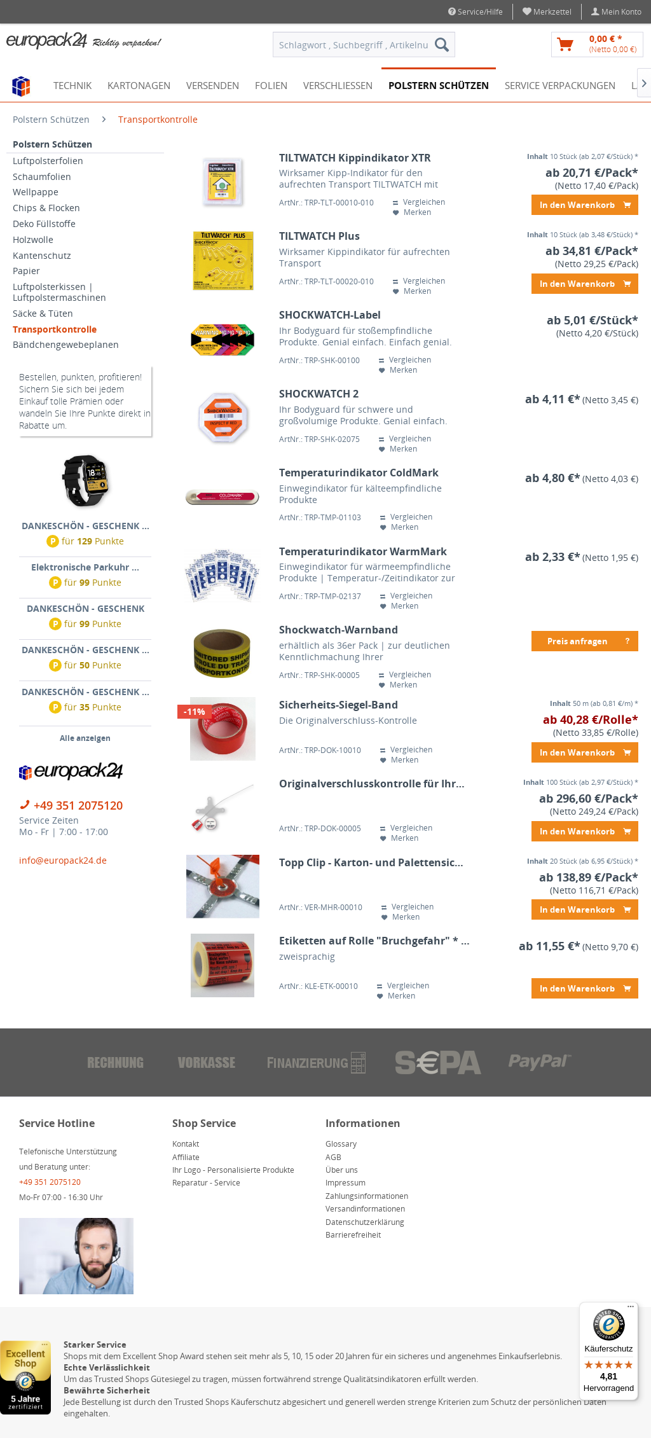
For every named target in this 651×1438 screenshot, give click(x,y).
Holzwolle (33, 239)
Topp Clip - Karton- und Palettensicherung (374, 862)
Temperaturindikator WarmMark (363, 551)
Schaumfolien (42, 176)
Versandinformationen (365, 1208)
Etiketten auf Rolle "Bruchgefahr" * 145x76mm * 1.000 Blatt (374, 941)
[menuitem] (547, 12)
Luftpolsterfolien (48, 161)
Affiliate (186, 1157)
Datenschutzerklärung (365, 1222)
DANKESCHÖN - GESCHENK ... (85, 526)
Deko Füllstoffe (44, 224)
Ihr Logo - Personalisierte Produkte (233, 1170)
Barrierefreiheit (353, 1234)
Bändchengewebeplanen (66, 344)
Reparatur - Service (206, 1182)
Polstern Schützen (52, 144)
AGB (333, 1157)
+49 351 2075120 (78, 805)
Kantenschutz (42, 255)
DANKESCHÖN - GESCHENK (85, 608)
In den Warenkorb (585, 203)
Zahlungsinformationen (367, 1196)
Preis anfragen (589, 639)
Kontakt (185, 1143)
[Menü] (630, 1309)
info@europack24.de (63, 860)
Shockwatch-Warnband (338, 630)
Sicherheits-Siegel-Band (338, 705)
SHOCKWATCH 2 (319, 394)
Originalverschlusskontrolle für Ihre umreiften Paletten (374, 784)
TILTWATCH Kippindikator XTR (355, 158)
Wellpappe (35, 192)
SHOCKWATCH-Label (330, 315)
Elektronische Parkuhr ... (85, 567)
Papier (26, 271)
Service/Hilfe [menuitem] (475, 11)
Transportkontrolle (55, 329)
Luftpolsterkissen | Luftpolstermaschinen (59, 291)
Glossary (341, 1143)
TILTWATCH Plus (319, 236)
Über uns (342, 1170)
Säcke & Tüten (43, 313)
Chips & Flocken (46, 208)
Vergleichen (419, 202)
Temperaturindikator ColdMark (359, 473)
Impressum (346, 1182)
